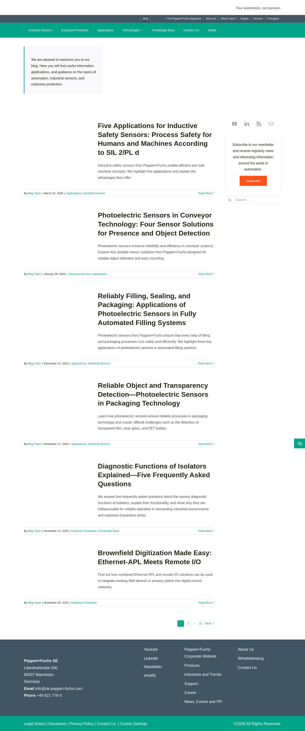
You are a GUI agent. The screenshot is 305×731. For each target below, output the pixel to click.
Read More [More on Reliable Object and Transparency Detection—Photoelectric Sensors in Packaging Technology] (205, 444)
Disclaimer (57, 724)
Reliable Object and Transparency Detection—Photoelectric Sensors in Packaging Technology (153, 394)
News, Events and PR (203, 702)
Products (192, 665)
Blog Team (34, 193)
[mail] (269, 123)
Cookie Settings (133, 724)
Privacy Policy (82, 724)
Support (191, 684)
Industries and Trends (202, 674)
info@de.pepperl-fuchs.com (59, 688)
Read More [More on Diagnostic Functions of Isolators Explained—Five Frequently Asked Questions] (205, 531)
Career (190, 693)
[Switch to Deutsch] (258, 18)
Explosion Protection (84, 531)
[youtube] (234, 123)
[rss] (257, 123)
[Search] (229, 200)
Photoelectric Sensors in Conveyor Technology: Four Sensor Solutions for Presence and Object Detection (155, 224)
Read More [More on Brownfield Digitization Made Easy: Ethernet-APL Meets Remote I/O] (205, 602)
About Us (246, 649)
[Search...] (252, 200)
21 (200, 623)
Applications (73, 193)
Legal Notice (34, 724)
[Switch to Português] (273, 18)
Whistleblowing (251, 658)
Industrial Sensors (94, 193)
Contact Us (247, 667)
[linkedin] (245, 123)
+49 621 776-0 (49, 695)
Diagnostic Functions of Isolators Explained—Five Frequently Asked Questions (154, 475)
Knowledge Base (108, 531)
